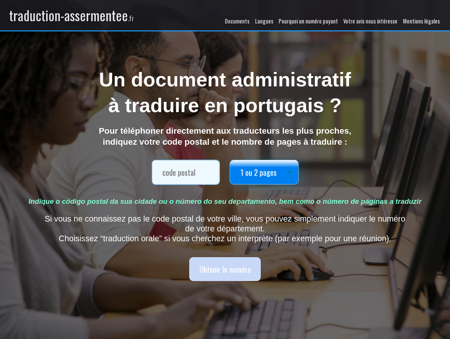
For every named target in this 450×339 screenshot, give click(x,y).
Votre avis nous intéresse (370, 21)
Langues (264, 21)
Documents (237, 21)
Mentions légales (421, 21)
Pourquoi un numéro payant (308, 21)
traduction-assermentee (71, 15)
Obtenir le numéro (225, 269)
